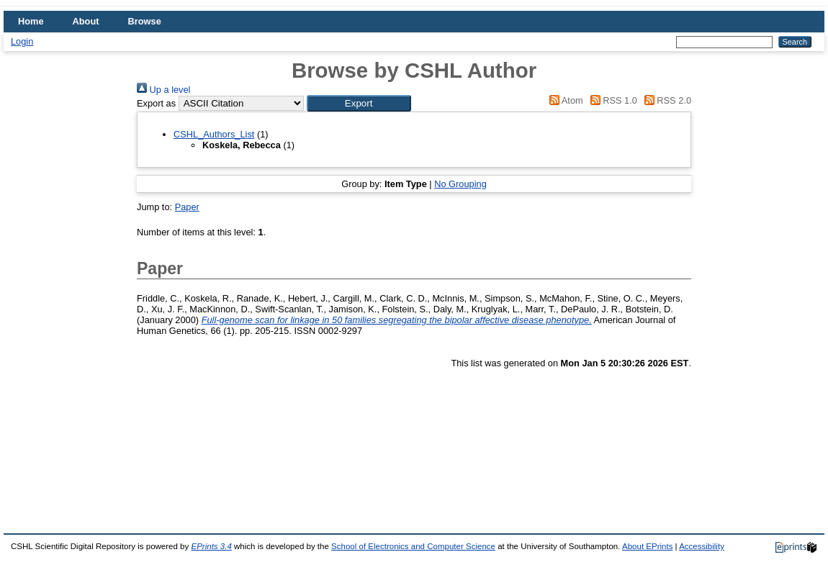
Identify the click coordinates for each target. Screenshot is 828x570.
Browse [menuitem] (144, 21)
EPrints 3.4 (211, 546)
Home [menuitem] (31, 21)
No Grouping (460, 183)
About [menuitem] (86, 21)
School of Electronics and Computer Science (413, 546)
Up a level (163, 89)
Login (22, 41)
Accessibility (701, 546)
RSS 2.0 (665, 100)
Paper (187, 207)
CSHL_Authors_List (214, 134)
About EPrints (647, 546)
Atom (564, 100)
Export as (156, 103)
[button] (359, 103)
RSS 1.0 (611, 100)
